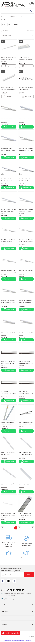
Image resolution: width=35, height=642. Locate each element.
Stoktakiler (6, 30)
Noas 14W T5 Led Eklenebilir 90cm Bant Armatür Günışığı (8, 271)
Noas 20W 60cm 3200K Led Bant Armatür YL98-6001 (26, 119)
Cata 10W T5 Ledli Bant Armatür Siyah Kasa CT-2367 (8, 392)
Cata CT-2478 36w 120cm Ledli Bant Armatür (8, 453)
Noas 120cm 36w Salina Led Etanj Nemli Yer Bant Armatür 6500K (26, 180)
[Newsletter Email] (17, 574)
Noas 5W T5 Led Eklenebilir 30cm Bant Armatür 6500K (26, 332)
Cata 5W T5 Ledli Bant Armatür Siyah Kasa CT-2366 (26, 392)
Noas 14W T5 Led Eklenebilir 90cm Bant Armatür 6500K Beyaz (26, 271)
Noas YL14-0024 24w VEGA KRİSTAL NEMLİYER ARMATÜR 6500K (26, 89)
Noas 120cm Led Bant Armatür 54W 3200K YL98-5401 (8, 149)
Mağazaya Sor (9, 127)
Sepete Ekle (8, 66)
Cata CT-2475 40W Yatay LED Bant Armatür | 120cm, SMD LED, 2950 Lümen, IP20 (8, 484)
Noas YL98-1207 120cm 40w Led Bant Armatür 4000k (8, 210)
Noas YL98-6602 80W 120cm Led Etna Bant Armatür (7, 119)
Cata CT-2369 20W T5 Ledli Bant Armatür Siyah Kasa (8, 362)
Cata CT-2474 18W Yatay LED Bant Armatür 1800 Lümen (26, 484)
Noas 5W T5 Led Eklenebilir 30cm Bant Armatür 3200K (8, 332)
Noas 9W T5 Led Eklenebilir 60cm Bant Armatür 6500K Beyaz (26, 301)
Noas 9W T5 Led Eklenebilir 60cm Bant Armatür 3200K (8, 301)
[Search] (17, 11)
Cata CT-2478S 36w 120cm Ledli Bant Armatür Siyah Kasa (26, 423)
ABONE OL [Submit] (29, 575)
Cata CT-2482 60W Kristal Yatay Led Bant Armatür (7, 423)
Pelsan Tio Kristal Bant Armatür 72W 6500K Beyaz (25, 58)
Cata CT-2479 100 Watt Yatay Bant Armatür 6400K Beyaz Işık (26, 514)
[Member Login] (30, 4)
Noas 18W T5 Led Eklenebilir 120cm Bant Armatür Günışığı (8, 241)
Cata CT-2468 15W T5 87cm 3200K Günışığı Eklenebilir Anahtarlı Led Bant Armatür (8, 514)
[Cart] (33, 4)
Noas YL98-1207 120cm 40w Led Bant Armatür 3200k (26, 210)
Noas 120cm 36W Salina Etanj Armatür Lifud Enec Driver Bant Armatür (7, 180)
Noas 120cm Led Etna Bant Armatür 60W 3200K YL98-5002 (26, 149)
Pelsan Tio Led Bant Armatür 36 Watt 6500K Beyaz (8, 58)
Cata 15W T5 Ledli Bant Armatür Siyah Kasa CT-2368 (26, 362)
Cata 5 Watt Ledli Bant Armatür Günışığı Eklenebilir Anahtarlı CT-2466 (8, 89)
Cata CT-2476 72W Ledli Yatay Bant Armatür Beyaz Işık (25, 454)
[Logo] (14, 4)
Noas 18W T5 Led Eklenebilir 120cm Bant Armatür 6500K (26, 240)
